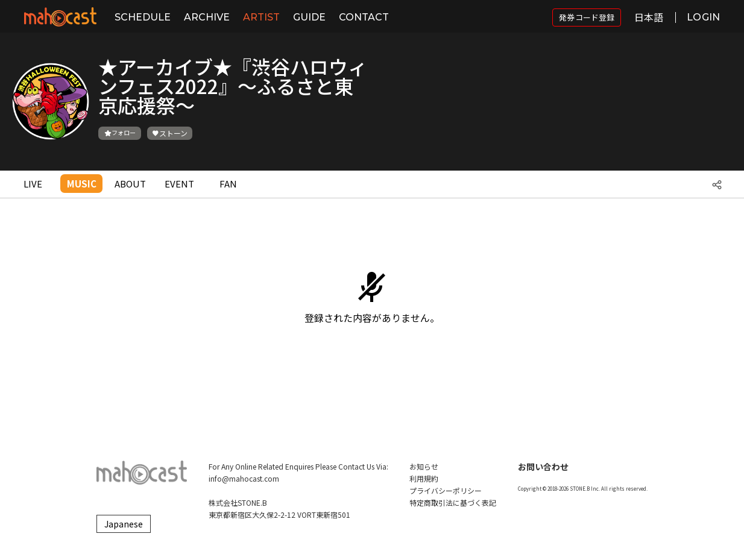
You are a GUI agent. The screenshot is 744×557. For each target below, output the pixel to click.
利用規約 (423, 478)
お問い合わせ (543, 467)
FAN (228, 183)
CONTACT (364, 17)
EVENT (179, 183)
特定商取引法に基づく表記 (452, 502)
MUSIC (81, 183)
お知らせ (423, 466)
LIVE (33, 183)
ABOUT (130, 183)
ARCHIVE (207, 17)
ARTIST (261, 17)
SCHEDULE (143, 17)
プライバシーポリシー (445, 490)
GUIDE (309, 17)
